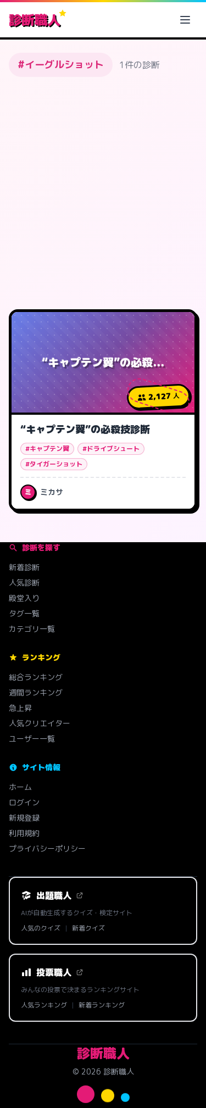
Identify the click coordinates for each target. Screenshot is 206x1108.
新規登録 (24, 817)
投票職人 (52, 972)
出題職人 (52, 895)
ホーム (20, 787)
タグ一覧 (24, 613)
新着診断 (24, 567)
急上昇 (20, 708)
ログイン (24, 802)
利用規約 (24, 833)
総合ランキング (36, 677)
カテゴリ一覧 (32, 628)
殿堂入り (24, 598)
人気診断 (24, 582)
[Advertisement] (103, 193)
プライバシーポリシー (47, 848)
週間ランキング (36, 692)
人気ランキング (44, 1005)
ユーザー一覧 (32, 738)
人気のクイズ (40, 928)
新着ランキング (102, 1005)
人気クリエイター (39, 723)
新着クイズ (88, 928)
